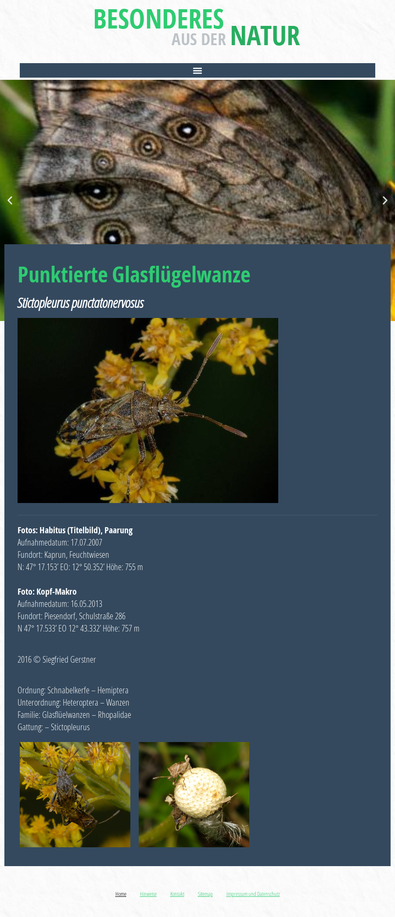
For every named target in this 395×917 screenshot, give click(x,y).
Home (120, 894)
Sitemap (205, 894)
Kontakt (177, 894)
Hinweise (148, 894)
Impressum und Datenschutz (253, 894)
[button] (197, 70)
